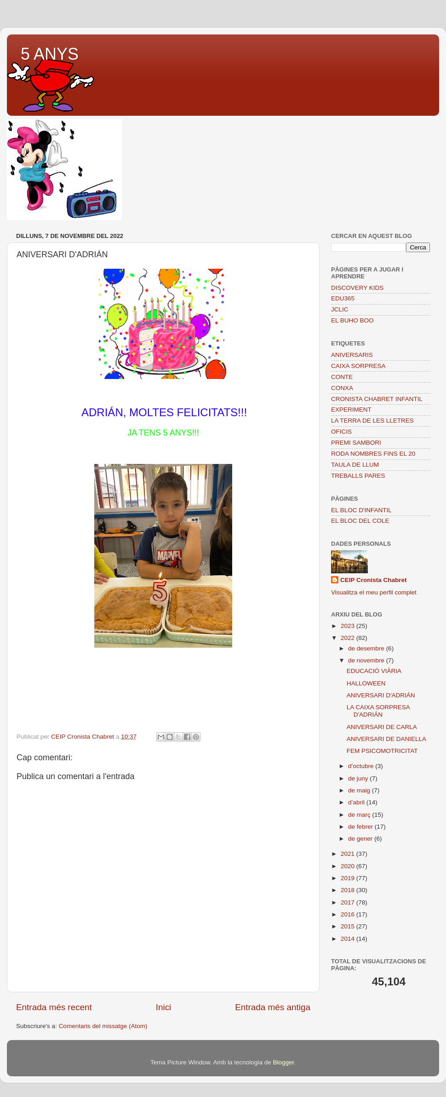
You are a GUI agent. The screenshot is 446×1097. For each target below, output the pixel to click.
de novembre (367, 660)
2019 (348, 878)
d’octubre (361, 766)
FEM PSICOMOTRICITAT (382, 750)
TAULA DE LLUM (355, 464)
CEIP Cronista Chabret (373, 580)
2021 (348, 853)
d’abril (357, 802)
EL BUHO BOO (352, 320)
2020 (348, 866)
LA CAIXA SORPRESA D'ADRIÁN (378, 711)
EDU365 (343, 298)
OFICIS (341, 431)
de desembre (367, 648)
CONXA (342, 388)
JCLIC (340, 309)
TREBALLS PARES (358, 475)
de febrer (361, 826)
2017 (348, 902)
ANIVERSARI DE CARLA (382, 727)
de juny (359, 778)
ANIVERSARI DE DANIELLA (386, 738)
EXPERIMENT (351, 409)
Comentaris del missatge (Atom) (103, 1026)
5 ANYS (50, 54)
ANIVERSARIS (352, 354)
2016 (348, 914)
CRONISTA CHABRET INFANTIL (377, 399)
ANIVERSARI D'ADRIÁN (381, 695)
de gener (361, 838)
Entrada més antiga (272, 1007)
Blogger (283, 1062)
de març (360, 814)
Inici (164, 1007)
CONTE (342, 376)
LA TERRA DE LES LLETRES (372, 420)
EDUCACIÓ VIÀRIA (374, 670)
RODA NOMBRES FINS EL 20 (373, 453)
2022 (348, 637)
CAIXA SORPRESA (358, 365)
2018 (348, 890)
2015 (348, 926)
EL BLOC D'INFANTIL (361, 510)
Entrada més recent (54, 1007)
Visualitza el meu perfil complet (374, 592)
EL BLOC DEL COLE (360, 520)
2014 (348, 938)
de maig (360, 790)
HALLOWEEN (366, 683)
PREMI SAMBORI (356, 442)
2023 (348, 625)
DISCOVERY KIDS (357, 287)
